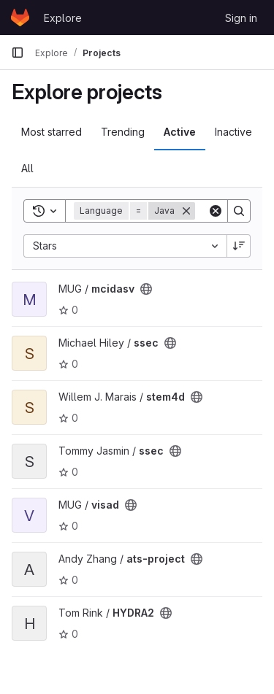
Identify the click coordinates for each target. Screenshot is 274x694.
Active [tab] (180, 132)
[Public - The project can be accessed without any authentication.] (146, 289)
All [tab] (27, 168)
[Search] (239, 211)
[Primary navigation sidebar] (17, 52)
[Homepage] (20, 17)
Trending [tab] (123, 132)
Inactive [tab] (233, 132)
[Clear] (215, 211)
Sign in (241, 18)
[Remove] (186, 211)
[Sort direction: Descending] (239, 246)
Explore (63, 18)
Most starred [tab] (51, 132)
